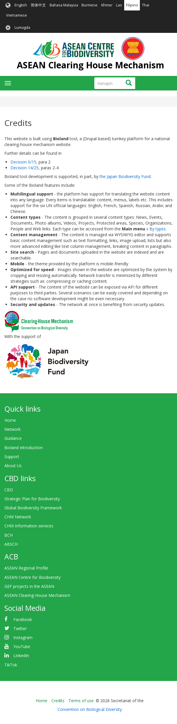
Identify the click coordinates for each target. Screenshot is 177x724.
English (21, 5)
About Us (13, 465)
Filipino (132, 5)
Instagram (22, 637)
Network (12, 429)
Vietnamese (16, 15)
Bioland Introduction (23, 447)
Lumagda (22, 27)
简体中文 (38, 5)
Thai (145, 5)
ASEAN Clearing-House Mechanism (37, 595)
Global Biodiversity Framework (33, 507)
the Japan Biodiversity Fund (125, 176)
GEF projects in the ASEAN (29, 586)
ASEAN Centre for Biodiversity (32, 577)
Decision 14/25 (24, 167)
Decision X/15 (23, 162)
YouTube (21, 646)
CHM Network (17, 517)
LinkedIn (21, 655)
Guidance (13, 438)
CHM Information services (28, 526)
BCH (8, 535)
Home (10, 420)
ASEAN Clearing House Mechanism (90, 65)
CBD (8, 489)
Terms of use (81, 700)
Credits (57, 700)
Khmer (107, 5)
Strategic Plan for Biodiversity (32, 498)
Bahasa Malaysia (64, 5)
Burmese (89, 5)
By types (157, 229)
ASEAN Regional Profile (26, 568)
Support (11, 456)
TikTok (10, 665)
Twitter (20, 628)
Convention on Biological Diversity (89, 709)
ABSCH (11, 544)
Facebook (22, 619)
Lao (119, 5)
